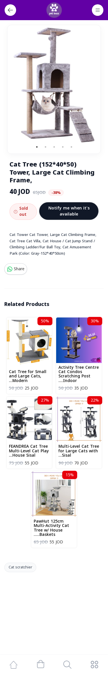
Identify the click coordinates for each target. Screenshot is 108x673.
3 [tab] (54, 147)
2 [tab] (45, 147)
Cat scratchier (20, 567)
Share (15, 269)
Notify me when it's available (69, 211)
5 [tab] (71, 147)
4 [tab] (63, 147)
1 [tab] (37, 147)
